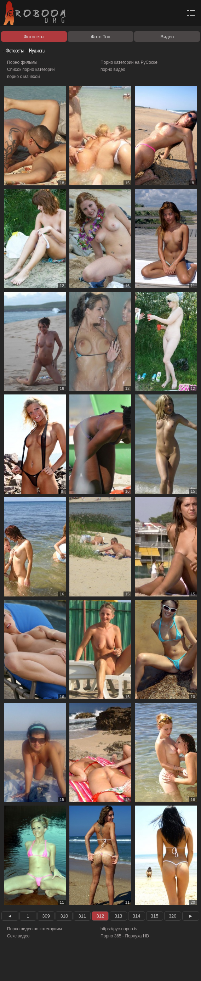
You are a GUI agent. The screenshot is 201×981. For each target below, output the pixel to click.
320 (173, 916)
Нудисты (34, 50)
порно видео (112, 69)
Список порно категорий (31, 69)
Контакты (122, 967)
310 (64, 916)
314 (136, 916)
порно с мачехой (23, 76)
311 (82, 916)
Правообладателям (64, 967)
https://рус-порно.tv (118, 928)
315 (155, 916)
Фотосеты (12, 50)
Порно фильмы (22, 62)
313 (118, 916)
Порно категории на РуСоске (128, 62)
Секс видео (18, 936)
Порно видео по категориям (34, 928)
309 (46, 916)
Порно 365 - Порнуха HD (124, 936)
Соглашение (98, 967)
